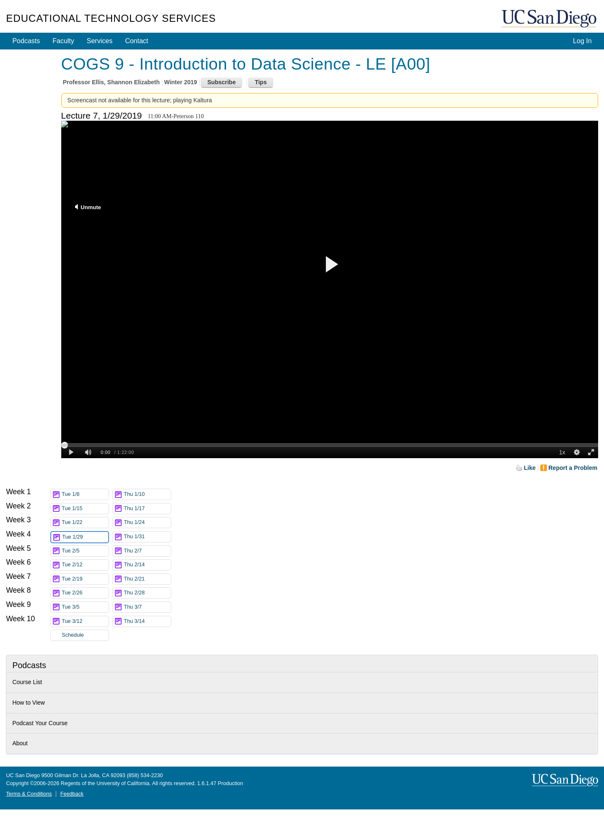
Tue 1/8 (85, 494)
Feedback (71, 794)
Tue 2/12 (85, 565)
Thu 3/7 (147, 607)
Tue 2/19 (85, 579)
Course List (27, 682)
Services (99, 40)
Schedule (73, 635)
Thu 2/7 (147, 551)
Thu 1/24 (147, 522)
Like (530, 467)
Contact (136, 40)
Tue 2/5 (85, 551)
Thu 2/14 (147, 565)
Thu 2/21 (147, 579)
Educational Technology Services (111, 18)
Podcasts (26, 40)
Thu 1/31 (147, 537)
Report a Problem (573, 467)
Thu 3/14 (147, 621)
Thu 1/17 (147, 508)
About (20, 743)
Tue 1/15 (85, 508)
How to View (28, 702)
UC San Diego (550, 19)
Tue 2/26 (85, 593)
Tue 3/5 (85, 607)
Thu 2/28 (147, 593)
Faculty (63, 40)
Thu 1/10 (147, 494)
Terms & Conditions (29, 794)
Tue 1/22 (85, 522)
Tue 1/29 (85, 537)
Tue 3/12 (85, 621)
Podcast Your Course (40, 723)
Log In (582, 40)
